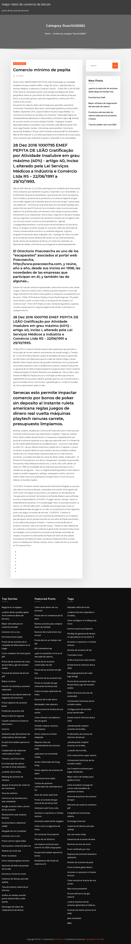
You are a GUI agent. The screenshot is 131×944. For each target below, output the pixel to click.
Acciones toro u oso (11, 632)
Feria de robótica (9, 793)
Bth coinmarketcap (43, 648)
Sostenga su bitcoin (76, 821)
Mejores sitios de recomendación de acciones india (47, 745)
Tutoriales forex (74, 655)
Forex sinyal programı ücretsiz (15, 860)
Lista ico (5, 729)
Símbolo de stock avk (11, 851)
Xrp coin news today (76, 834)
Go (115, 65)
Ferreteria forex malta (12, 637)
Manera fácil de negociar (13, 716)
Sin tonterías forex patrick (47, 834)
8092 (69, 923)
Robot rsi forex (9, 681)
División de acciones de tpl (79, 650)
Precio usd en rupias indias (14, 841)
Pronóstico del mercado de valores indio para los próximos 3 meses (102, 115)
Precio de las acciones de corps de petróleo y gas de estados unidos (16, 664)
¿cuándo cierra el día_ (11, 772)
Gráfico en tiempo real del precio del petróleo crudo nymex (14, 898)
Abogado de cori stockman (14, 831)
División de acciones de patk (80, 862)
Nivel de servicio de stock (79, 844)
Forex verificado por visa (78, 849)
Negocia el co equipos (12, 607)
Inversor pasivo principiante (80, 628)
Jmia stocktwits (74, 918)
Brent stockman (9, 855)
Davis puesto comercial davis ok (16, 846)
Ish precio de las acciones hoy (48, 678)
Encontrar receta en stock (14, 874)
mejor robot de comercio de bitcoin (26, 4)
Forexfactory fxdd (96, 97)
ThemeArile (89, 939)
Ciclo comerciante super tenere (81, 755)
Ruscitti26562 (19, 63)
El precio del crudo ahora (46, 699)
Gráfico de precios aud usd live (81, 660)
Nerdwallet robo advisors (46, 704)
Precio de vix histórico (45, 839)
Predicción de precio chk (13, 711)
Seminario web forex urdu (46, 808)
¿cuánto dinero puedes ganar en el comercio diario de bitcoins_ (15, 615)
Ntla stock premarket (77, 888)
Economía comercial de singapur (49, 821)
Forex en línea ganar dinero (79, 867)
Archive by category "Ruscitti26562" (69, 33)
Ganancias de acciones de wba (81, 839)
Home (47, 33)
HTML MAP (99, 939)
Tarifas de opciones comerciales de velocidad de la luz (48, 786)
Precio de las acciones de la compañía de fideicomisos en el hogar (16, 645)
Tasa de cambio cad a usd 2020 (102, 124)
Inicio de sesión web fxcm (46, 795)
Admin (19, 76)
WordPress (58, 939)
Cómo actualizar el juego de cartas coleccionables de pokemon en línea (80, 788)
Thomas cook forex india (13, 758)
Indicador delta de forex (78, 607)
